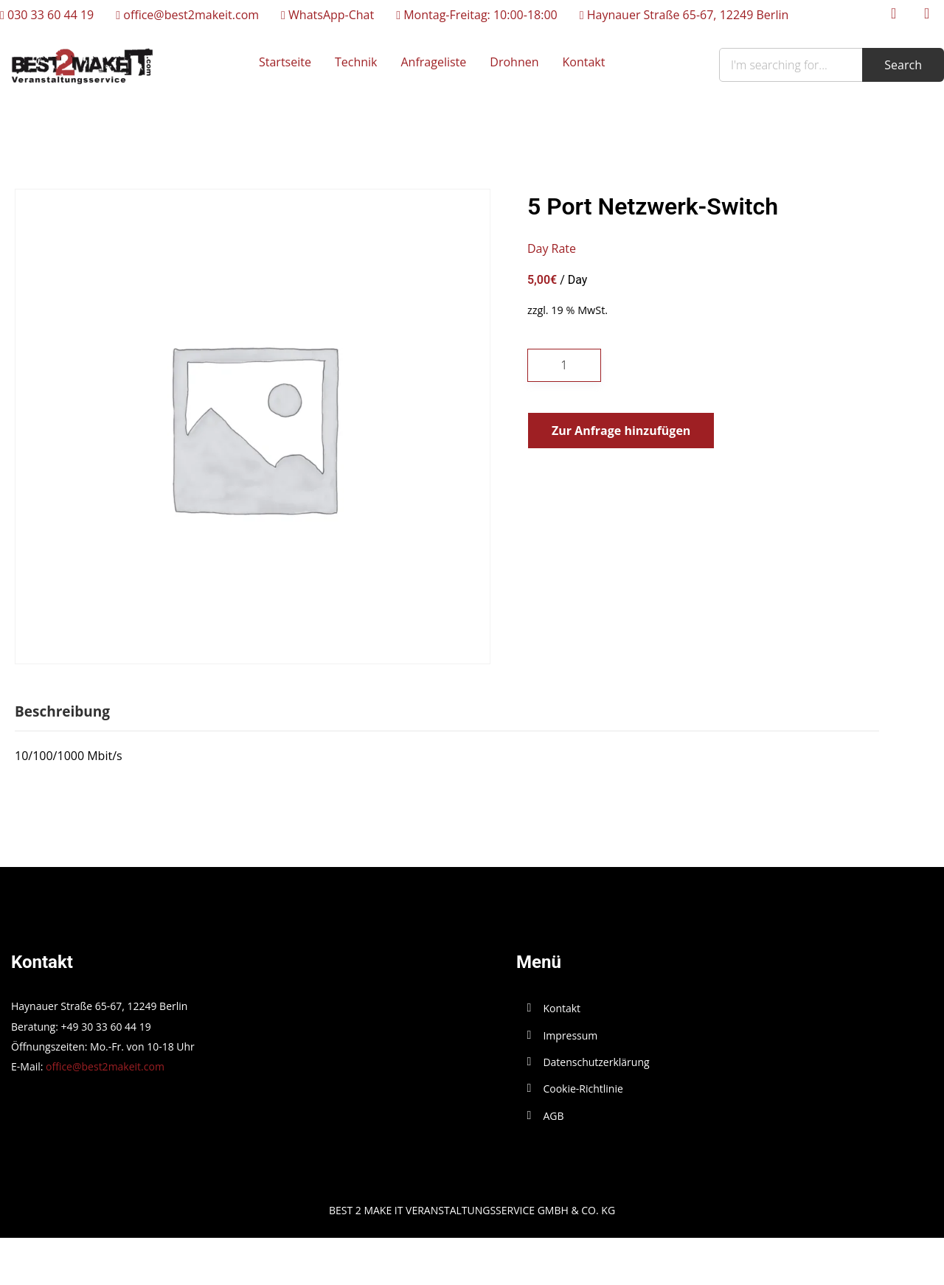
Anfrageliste (433, 62)
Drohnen (514, 62)
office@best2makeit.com (187, 15)
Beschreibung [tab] (62, 711)
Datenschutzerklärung (596, 1062)
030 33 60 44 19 (47, 15)
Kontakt (584, 62)
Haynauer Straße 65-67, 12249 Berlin (684, 15)
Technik (356, 62)
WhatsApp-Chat (327, 15)
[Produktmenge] (564, 365)
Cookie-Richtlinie (582, 1089)
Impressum (570, 1035)
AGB (553, 1116)
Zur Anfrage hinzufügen (621, 430)
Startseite (285, 62)
